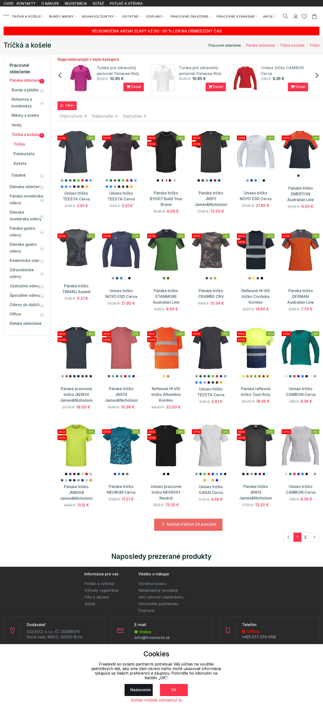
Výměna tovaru (152, 583)
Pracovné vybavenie (234, 16)
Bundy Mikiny (60, 16)
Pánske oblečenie (260, 45)
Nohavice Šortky (97, 16)
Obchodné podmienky (158, 603)
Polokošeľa (23, 153)
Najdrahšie (135, 116)
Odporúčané (74, 116)
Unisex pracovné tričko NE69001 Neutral (166, 492)
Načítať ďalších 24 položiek (188, 524)
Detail (133, 87)
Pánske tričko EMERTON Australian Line (300, 194)
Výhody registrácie (101, 590)
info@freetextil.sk (152, 637)
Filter (67, 105)
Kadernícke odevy (26, 260)
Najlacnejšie (105, 116)
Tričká (314, 45)
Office (15, 314)
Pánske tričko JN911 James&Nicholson (211, 199)
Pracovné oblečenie (188, 16)
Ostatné (129, 16)
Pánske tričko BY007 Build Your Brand (166, 199)
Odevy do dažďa (25, 304)
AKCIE (267, 16)
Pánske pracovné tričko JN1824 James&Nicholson (76, 394)
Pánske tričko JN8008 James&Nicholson (76, 492)
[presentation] (60, 75)
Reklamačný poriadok (158, 590)
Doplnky (153, 16)
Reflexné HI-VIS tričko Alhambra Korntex (166, 394)
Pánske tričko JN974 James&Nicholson (121, 394)
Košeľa (19, 163)
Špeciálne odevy (25, 295)
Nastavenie (140, 689)
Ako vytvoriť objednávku (160, 597)
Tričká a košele (25, 16)
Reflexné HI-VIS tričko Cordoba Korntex (255, 296)
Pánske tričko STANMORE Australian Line (166, 296)
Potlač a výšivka (99, 583)
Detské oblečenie (26, 323)
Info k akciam (96, 597)
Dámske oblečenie (27, 186)
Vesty (17, 125)
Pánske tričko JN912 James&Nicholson (255, 492)
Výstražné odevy (25, 285)
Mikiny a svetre (25, 115)
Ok (174, 689)
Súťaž (89, 603)
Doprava (146, 610)
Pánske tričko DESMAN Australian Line (300, 296)
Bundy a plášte (25, 89)
